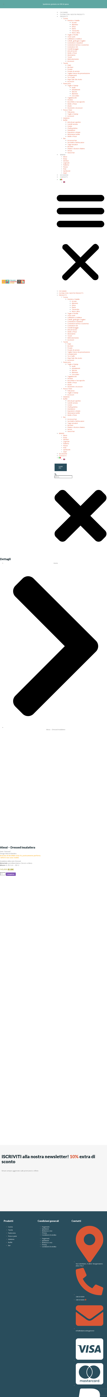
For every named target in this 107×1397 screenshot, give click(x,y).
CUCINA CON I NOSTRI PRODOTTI (72, 14)
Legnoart (66, 163)
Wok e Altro (76, 33)
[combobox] (63, 476)
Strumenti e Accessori (75, 108)
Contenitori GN (72, 47)
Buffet (65, 120)
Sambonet (66, 171)
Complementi (72, 75)
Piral (64, 169)
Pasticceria (67, 83)
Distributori (71, 130)
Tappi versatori (72, 144)
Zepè (65, 173)
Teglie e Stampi (72, 86)
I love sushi (71, 37)
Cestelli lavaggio (73, 49)
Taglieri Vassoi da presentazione (78, 73)
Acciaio (74, 23)
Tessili (69, 57)
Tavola (65, 63)
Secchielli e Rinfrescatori (75, 142)
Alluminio (75, 25)
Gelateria (66, 118)
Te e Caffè (71, 77)
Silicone (74, 92)
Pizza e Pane (67, 110)
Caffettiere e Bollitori (74, 39)
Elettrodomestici (73, 59)
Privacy (44, 1272)
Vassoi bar (71, 153)
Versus (69, 151)
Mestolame (71, 55)
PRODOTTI (64, 16)
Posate (69, 69)
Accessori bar (72, 140)
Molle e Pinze (72, 53)
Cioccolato (75, 96)
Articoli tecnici (72, 51)
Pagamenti (45, 1266)
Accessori (70, 61)
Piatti (69, 65)
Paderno (66, 165)
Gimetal (66, 161)
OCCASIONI (64, 175)
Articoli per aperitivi (74, 122)
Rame (74, 29)
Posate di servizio (73, 71)
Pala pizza (70, 112)
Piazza (65, 167)
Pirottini (70, 100)
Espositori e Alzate (73, 132)
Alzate (69, 106)
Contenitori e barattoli (75, 43)
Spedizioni (45, 1268)
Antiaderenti (76, 90)
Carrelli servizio (72, 124)
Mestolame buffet (73, 134)
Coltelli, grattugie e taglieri (76, 41)
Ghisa (74, 27)
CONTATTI (64, 177)
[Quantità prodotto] (2, 874)
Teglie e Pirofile (72, 35)
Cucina (65, 18)
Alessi (65, 157)
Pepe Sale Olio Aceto (74, 79)
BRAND (62, 155)
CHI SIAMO (64, 12)
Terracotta (75, 31)
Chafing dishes (72, 128)
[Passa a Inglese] (84, 182)
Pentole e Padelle (73, 20)
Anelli (73, 88)
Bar (64, 138)
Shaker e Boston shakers (76, 149)
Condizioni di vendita (49, 1274)
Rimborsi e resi (47, 1270)
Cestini (69, 126)
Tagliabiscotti (72, 98)
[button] (80, 236)
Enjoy (65, 159)
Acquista (10, 874)
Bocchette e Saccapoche (76, 102)
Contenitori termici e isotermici (78, 45)
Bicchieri (70, 67)
